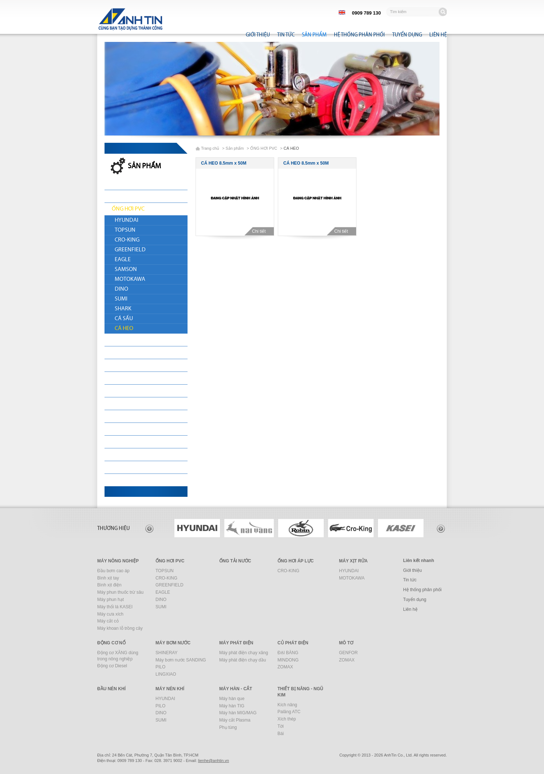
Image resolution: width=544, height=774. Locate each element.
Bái (280, 733)
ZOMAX (285, 666)
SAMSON (126, 269)
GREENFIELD (130, 250)
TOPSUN (125, 230)
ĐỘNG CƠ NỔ (128, 365)
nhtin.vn (213, 760)
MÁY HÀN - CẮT (130, 467)
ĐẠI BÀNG (287, 652)
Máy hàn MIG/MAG (238, 712)
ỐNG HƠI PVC (128, 209)
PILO (160, 666)
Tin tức (286, 34)
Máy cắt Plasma (235, 720)
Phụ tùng (228, 727)
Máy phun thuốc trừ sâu (120, 592)
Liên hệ (438, 34)
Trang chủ (210, 148)
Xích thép (286, 719)
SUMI (121, 299)
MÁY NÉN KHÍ (128, 442)
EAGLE (123, 260)
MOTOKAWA (130, 279)
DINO (121, 289)
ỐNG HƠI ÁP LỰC (295, 560)
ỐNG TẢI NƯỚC (130, 340)
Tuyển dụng (407, 34)
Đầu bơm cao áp (113, 570)
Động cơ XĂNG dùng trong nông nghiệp (117, 655)
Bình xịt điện (109, 585)
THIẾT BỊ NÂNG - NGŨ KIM (143, 480)
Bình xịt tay (108, 578)
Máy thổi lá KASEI (115, 606)
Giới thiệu (258, 34)
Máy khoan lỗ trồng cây (120, 628)
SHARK (123, 309)
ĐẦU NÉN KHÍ (128, 429)
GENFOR (348, 652)
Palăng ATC (288, 711)
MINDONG (288, 660)
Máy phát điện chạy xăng (243, 652)
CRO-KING (127, 240)
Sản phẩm (314, 34)
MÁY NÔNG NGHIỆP (136, 196)
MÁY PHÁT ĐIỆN (131, 391)
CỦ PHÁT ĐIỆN (129, 403)
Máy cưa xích (110, 614)
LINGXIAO (165, 674)
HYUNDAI (126, 220)
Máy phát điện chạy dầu (242, 660)
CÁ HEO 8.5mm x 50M (224, 163)
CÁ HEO (124, 328)
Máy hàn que (231, 698)
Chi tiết (261, 231)
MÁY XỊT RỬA (127, 352)
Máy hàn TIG (231, 705)
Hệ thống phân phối (359, 34)
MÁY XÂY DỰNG (131, 454)
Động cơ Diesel (112, 665)
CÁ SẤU (124, 319)
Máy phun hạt (110, 599)
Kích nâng (287, 704)
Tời (280, 726)
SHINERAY (166, 652)
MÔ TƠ (120, 416)
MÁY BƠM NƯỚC (132, 378)
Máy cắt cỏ (108, 621)
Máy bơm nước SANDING (180, 660)
